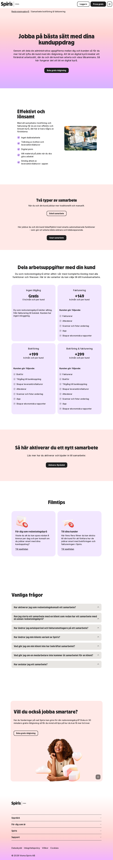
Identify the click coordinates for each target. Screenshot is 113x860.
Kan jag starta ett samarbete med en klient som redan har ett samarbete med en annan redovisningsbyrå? (55, 617)
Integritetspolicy (32, 848)
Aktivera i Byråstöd (56, 465)
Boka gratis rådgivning (56, 70)
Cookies (54, 848)
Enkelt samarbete (56, 213)
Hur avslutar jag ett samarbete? (30, 664)
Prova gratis (98, 4)
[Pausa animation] (98, 777)
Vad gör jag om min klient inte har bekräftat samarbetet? (44, 646)
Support (26, 838)
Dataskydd (16, 848)
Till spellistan (21, 549)
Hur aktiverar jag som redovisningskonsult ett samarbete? (45, 607)
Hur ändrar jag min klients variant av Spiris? (37, 637)
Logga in (83, 4)
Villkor (45, 848)
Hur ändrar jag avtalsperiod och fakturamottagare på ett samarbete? (51, 628)
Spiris (26, 831)
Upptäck (26, 818)
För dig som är (26, 825)
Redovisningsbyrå (20, 11)
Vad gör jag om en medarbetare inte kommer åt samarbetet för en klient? (53, 655)
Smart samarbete (56, 237)
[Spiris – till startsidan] (56, 803)
